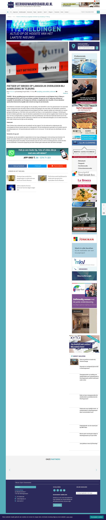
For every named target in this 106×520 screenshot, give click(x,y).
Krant (62, 12)
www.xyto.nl (20, 504)
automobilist (46, 91)
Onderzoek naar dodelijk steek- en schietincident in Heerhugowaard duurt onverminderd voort (89, 413)
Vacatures (56, 12)
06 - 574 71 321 (43, 157)
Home (9, 16)
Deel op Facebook (17, 166)
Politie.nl (65, 93)
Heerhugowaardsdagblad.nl (34, 4)
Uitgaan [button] (50, 12)
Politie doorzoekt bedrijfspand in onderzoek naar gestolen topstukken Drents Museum (57, 178)
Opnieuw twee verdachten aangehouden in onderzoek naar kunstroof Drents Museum (26, 178)
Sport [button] (45, 12)
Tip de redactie (57, 166)
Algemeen (15, 12)
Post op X (37, 166)
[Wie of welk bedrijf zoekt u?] (86, 47)
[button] (8, 473)
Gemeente (29, 12)
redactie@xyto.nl (21, 501)
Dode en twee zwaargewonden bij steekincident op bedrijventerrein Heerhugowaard (88, 399)
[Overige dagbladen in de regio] (86, 496)
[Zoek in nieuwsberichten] (89, 12)
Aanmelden (57, 508)
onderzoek (53, 91)
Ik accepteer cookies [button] (97, 517)
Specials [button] (40, 12)
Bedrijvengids (22, 12)
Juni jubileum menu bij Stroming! (88, 446)
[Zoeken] (98, 12)
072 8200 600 (20, 499)
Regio (34, 12)
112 (11, 12)
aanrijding (39, 91)
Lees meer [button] (69, 517)
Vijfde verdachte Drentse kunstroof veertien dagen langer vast (26, 187)
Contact (66, 12)
